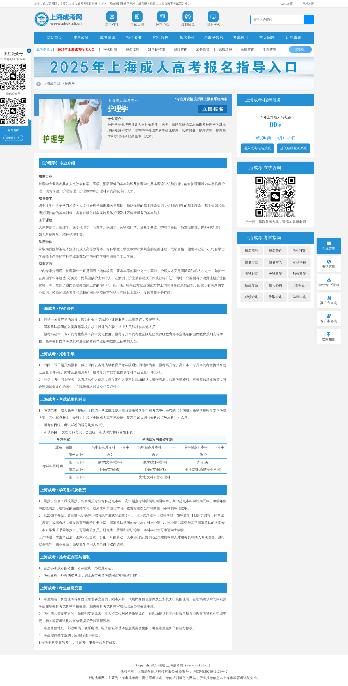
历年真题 (293, 38)
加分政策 (203, 49)
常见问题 (267, 38)
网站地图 (308, 3)
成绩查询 (180, 49)
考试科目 (240, 38)
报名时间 (110, 49)
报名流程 (132, 49)
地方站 (301, 49)
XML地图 (287, 3)
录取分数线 (214, 38)
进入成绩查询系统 (293, 148)
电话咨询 (328, 267)
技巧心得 (275, 285)
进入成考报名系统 (257, 148)
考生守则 (299, 250)
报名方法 (251, 262)
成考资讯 (107, 38)
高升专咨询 (328, 303)
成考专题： (44, 49)
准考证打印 (156, 49)
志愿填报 (225, 49)
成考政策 (81, 38)
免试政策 (275, 274)
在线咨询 (328, 248)
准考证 (299, 285)
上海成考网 (51, 84)
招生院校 (160, 38)
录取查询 (247, 49)
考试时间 (251, 274)
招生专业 (134, 38)
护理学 (70, 84)
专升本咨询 (328, 321)
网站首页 (54, 38)
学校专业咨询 (329, 285)
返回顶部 (328, 339)
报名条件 (187, 38)
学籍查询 (269, 49)
